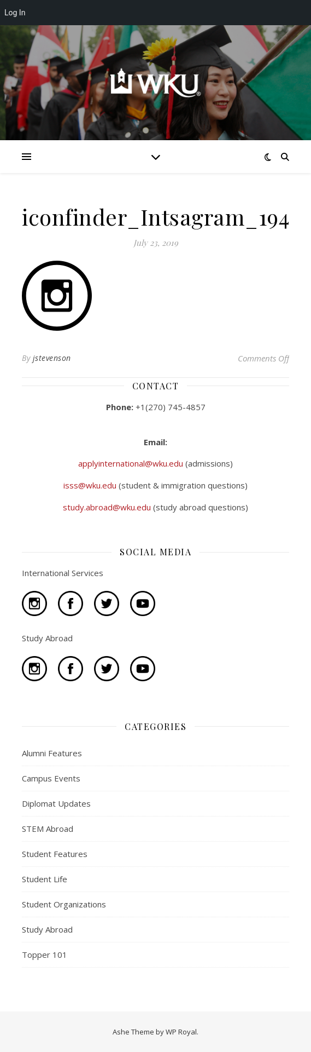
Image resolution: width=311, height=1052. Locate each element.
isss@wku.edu (91, 485)
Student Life (44, 878)
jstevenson (52, 358)
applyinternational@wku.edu (131, 463)
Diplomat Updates (56, 803)
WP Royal (181, 1032)
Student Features (54, 853)
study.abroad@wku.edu (108, 507)
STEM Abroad (47, 828)
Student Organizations (64, 904)
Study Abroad (47, 929)
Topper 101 (44, 954)
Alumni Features (52, 753)
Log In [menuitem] (14, 12)
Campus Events (51, 778)
